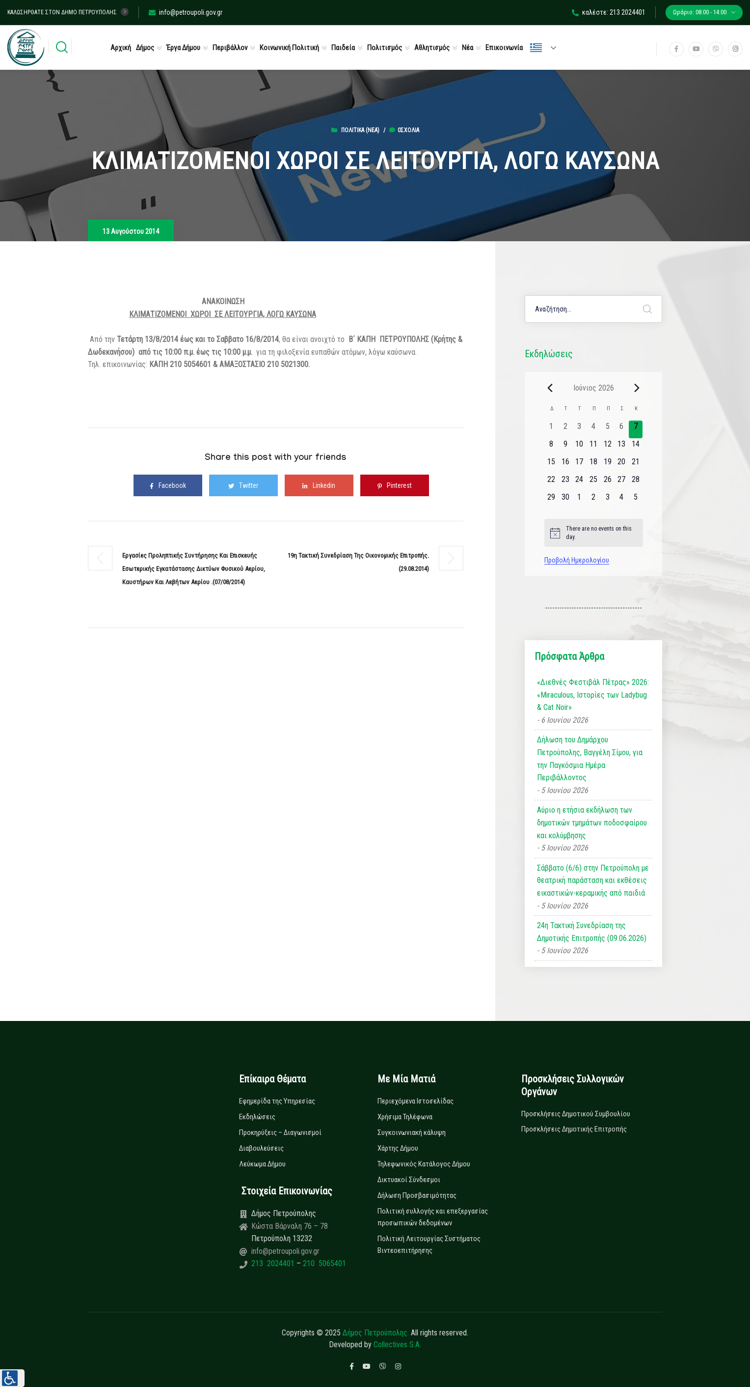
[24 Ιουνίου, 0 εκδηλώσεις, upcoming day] (579, 482)
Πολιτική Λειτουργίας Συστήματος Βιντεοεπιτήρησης (429, 1244)
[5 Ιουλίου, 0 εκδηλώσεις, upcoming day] (636, 500)
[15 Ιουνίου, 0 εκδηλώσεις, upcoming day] (551, 465)
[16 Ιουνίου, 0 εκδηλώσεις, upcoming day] (565, 465)
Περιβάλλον (230, 47)
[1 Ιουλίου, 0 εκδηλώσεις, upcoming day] (579, 500)
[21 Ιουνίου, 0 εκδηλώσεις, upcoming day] (636, 465)
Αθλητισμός (432, 47)
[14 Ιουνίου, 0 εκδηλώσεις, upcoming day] (636, 447)
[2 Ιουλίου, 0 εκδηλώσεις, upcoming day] (594, 500)
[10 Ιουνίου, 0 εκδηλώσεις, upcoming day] (579, 447)
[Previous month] (550, 388)
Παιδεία (343, 47)
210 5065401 (323, 1263)
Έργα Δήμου (183, 47)
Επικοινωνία (504, 47)
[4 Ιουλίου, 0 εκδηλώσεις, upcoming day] (622, 500)
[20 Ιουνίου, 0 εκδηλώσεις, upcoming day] (622, 465)
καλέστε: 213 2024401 (608, 12)
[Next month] (637, 388)
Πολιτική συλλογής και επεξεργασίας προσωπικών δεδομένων (432, 1217)
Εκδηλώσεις (257, 1116)
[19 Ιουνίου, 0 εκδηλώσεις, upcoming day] (607, 465)
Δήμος (145, 47)
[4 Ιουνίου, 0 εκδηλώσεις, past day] (594, 429)
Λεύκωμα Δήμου (262, 1164)
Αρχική (120, 47)
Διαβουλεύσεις (261, 1148)
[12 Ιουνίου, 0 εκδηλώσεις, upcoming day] (607, 447)
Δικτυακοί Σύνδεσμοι (408, 1179)
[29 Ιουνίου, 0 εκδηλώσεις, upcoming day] (551, 500)
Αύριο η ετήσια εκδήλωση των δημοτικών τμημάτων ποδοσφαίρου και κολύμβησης (592, 822)
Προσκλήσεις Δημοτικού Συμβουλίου (575, 1113)
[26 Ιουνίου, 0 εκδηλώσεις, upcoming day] (607, 482)
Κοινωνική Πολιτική (289, 47)
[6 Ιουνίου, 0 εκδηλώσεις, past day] (622, 429)
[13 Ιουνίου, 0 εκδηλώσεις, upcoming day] (622, 447)
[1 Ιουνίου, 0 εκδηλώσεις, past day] (551, 429)
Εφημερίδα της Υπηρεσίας (277, 1101)
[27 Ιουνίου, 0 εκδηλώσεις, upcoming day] (622, 482)
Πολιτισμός (384, 47)
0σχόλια (404, 130)
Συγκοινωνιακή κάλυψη (411, 1132)
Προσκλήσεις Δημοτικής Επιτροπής (574, 1129)
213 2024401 (273, 1263)
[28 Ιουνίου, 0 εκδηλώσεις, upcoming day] (636, 482)
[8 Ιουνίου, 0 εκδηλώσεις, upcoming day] (551, 447)
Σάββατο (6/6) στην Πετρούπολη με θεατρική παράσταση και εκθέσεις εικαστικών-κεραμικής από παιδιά (593, 880)
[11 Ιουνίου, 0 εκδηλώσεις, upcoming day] (594, 447)
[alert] (593, 533)
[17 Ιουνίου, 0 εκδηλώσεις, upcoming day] (579, 465)
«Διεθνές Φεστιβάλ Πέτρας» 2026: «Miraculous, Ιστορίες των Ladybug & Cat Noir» (593, 695)
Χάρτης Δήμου (397, 1148)
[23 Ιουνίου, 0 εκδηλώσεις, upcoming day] (565, 482)
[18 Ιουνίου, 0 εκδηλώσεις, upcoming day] (594, 465)
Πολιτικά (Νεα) (360, 130)
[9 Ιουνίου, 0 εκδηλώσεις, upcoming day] (565, 447)
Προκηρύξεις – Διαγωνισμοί (280, 1132)
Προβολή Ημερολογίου (576, 560)
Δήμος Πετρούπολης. (376, 1332)
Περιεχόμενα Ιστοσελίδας (415, 1101)
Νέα (467, 47)
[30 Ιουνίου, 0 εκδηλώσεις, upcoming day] (565, 500)
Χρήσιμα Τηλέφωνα (404, 1116)
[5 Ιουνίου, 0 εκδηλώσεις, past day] (607, 429)
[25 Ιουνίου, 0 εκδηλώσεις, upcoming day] (594, 482)
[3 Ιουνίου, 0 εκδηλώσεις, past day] (579, 429)
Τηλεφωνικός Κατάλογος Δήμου (423, 1164)
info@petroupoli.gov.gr (185, 12)
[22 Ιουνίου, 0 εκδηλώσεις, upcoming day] (551, 482)
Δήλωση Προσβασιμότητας (416, 1195)
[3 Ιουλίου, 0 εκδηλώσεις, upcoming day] (607, 500)
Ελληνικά (536, 48)
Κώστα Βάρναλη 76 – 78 (289, 1226)
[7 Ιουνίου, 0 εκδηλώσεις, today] (636, 429)
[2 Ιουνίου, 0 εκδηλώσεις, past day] (565, 429)
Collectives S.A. (397, 1344)
